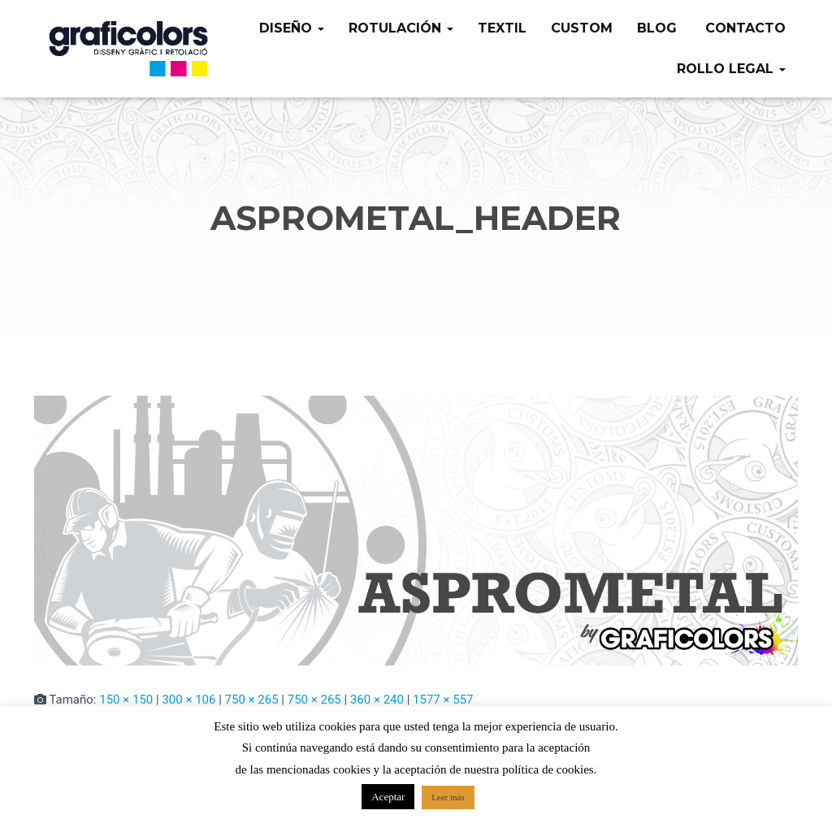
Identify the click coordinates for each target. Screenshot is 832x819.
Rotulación (401, 28)
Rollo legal (731, 68)
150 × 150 (126, 699)
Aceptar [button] (388, 797)
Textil (502, 28)
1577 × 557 (443, 699)
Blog (657, 28)
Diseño (291, 28)
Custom (582, 28)
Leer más (448, 797)
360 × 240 (377, 699)
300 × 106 (188, 699)
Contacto (743, 28)
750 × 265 (252, 699)
